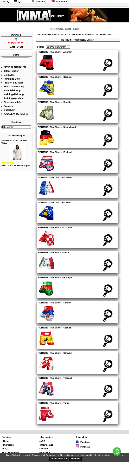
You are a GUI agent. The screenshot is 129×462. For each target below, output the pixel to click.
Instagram (83, 447)
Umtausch (45, 452)
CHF (3, 1)
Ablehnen (75, 458)
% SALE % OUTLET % (14, 114)
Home (38, 34)
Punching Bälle (11, 78)
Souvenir (7, 106)
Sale (76, 29)
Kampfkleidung (11, 90)
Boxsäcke (8, 75)
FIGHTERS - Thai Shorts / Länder (98, 34)
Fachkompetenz (11, 452)
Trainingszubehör (12, 98)
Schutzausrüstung (12, 86)
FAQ (5, 448)
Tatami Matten (10, 71)
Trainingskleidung (12, 94)
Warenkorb (59, 1)
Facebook (83, 442)
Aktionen (56, 29)
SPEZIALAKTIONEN (13, 67)
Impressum (8, 445)
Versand (44, 448)
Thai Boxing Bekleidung (70, 34)
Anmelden (38, 1)
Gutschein (8, 110)
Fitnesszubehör (11, 102)
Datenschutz (46, 445)
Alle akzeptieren (59, 458)
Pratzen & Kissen (12, 82)
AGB (42, 441)
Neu (68, 29)
